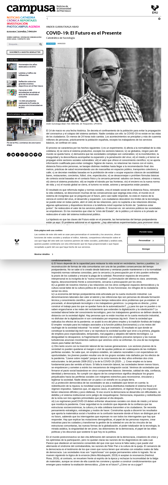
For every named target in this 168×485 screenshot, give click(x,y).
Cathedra (27, 17)
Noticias (13, 17)
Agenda (34, 26)
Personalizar (146, 466)
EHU (28, 39)
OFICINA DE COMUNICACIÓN (31, 37)
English (32, 31)
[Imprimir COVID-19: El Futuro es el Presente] (159, 19)
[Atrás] (47, 19)
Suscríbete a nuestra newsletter (24, 52)
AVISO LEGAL (12, 39)
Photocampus (17, 26)
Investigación (17, 23)
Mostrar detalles (42, 480)
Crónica (13, 20)
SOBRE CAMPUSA (13, 37)
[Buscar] (22, 44)
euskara (11, 31)
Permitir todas (146, 457)
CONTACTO (22, 39)
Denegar (146, 474)
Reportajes (28, 20)
